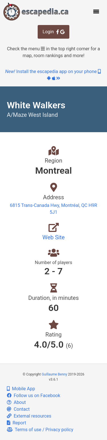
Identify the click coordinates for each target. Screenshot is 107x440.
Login (53, 31)
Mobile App (21, 388)
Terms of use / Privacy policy (40, 429)
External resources (29, 416)
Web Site (53, 237)
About (16, 402)
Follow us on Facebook (33, 395)
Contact (18, 409)
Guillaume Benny (54, 374)
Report (16, 423)
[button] (95, 11)
